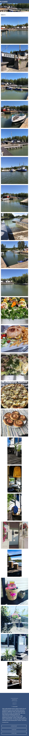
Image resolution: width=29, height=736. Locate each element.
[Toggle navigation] (27, 1)
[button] (14, 30)
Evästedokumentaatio (5, 722)
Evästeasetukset (14, 726)
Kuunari (4, 1)
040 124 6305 (15, 706)
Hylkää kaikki (14, 729)
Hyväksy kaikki (13, 733)
